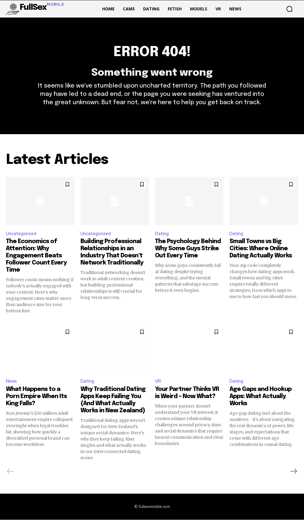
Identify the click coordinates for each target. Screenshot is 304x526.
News (12, 387)
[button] (289, 9)
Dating (162, 239)
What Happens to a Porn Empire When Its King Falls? (36, 402)
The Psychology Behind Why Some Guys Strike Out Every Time (188, 254)
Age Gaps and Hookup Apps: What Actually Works (260, 402)
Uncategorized (22, 239)
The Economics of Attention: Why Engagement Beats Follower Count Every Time (36, 261)
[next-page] (293, 477)
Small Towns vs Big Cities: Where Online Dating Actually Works (260, 254)
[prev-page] (10, 477)
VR (158, 387)
